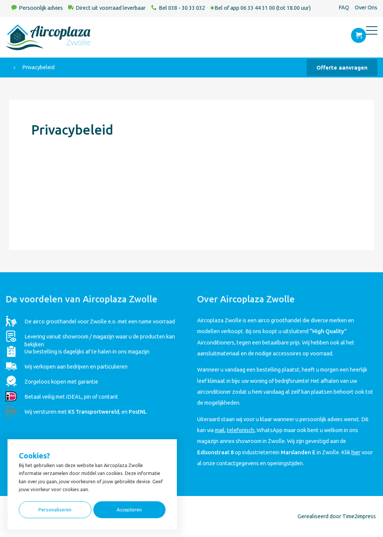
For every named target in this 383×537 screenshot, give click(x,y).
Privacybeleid (38, 67)
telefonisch (240, 430)
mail (220, 430)
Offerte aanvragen (342, 67)
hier (355, 452)
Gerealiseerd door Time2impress (337, 516)
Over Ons (366, 7)
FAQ (344, 7)
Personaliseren (54, 510)
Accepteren (129, 510)
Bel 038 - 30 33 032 (182, 8)
